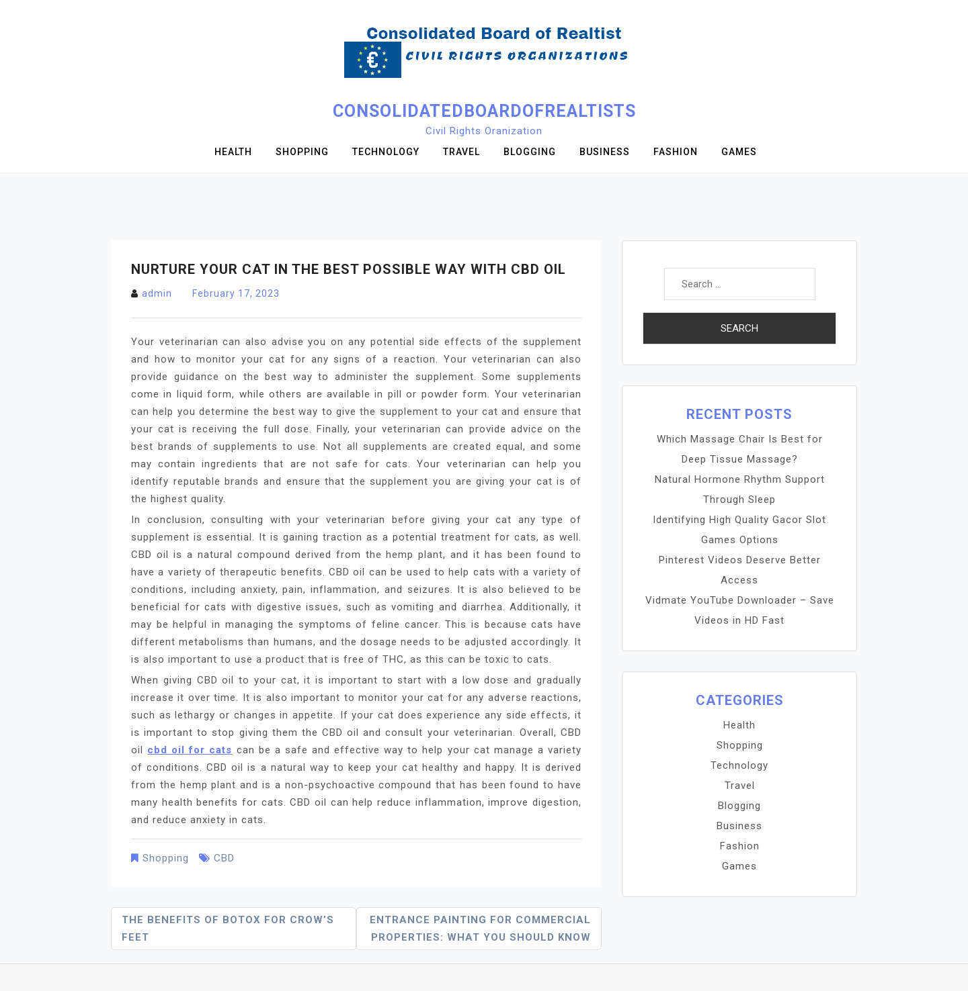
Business (604, 151)
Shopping (302, 151)
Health (233, 151)
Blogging (529, 151)
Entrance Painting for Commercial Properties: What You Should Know (480, 928)
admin (157, 293)
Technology (385, 151)
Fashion (675, 151)
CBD (224, 858)
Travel (461, 151)
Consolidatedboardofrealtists (484, 111)
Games (739, 151)
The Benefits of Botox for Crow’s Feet (228, 928)
